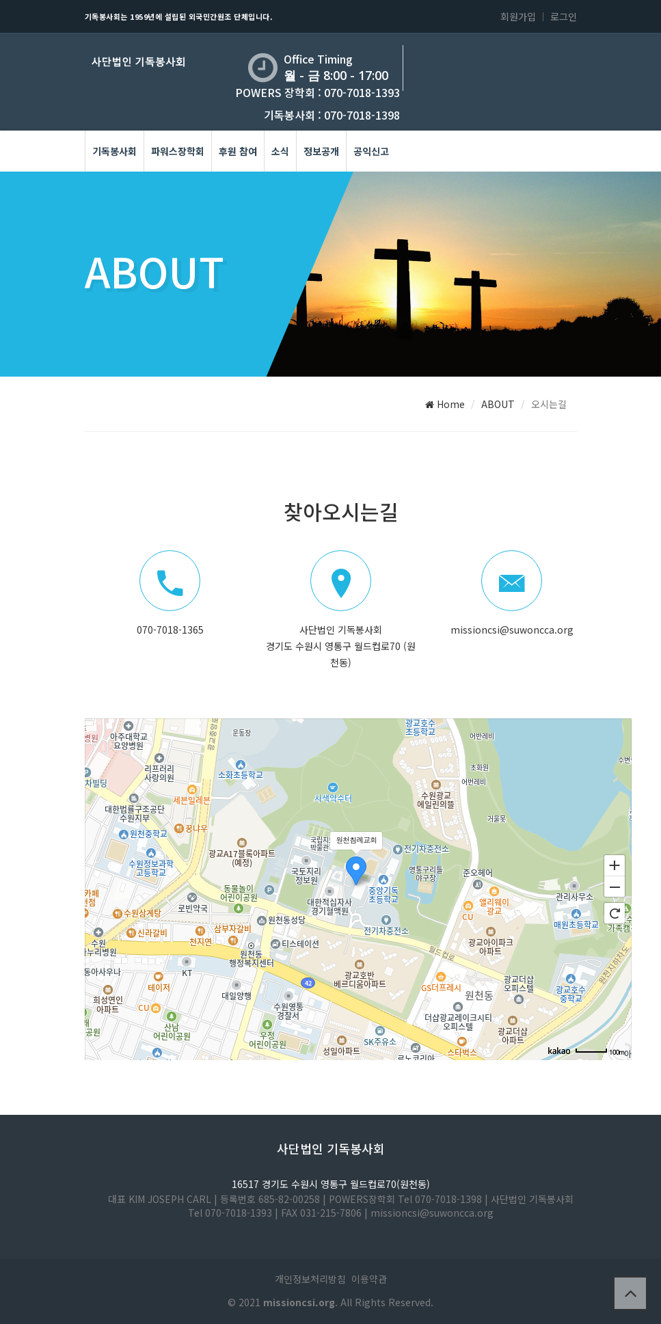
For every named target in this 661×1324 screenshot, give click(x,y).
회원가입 (518, 16)
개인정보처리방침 (310, 1279)
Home (445, 404)
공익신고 (371, 151)
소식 (280, 151)
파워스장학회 (177, 151)
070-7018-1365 (170, 629)
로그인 (563, 16)
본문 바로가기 (0, 0)
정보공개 (321, 151)
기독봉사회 (114, 151)
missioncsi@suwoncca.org (512, 629)
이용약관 (369, 1279)
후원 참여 (238, 151)
